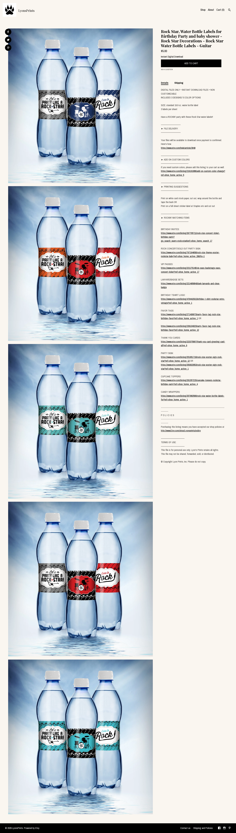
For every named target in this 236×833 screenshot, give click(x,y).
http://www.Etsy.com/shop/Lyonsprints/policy (181, 430)
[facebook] (219, 828)
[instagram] (224, 828)
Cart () (220, 10)
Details (164, 82)
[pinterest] (229, 828)
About (211, 10)
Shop (202, 10)
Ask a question (167, 69)
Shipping (178, 82)
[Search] (229, 10)
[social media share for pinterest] (8, 48)
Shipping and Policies (203, 828)
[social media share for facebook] (8, 32)
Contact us (185, 828)
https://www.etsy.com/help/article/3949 (178, 148)
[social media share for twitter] (8, 40)
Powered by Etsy (31, 828)
